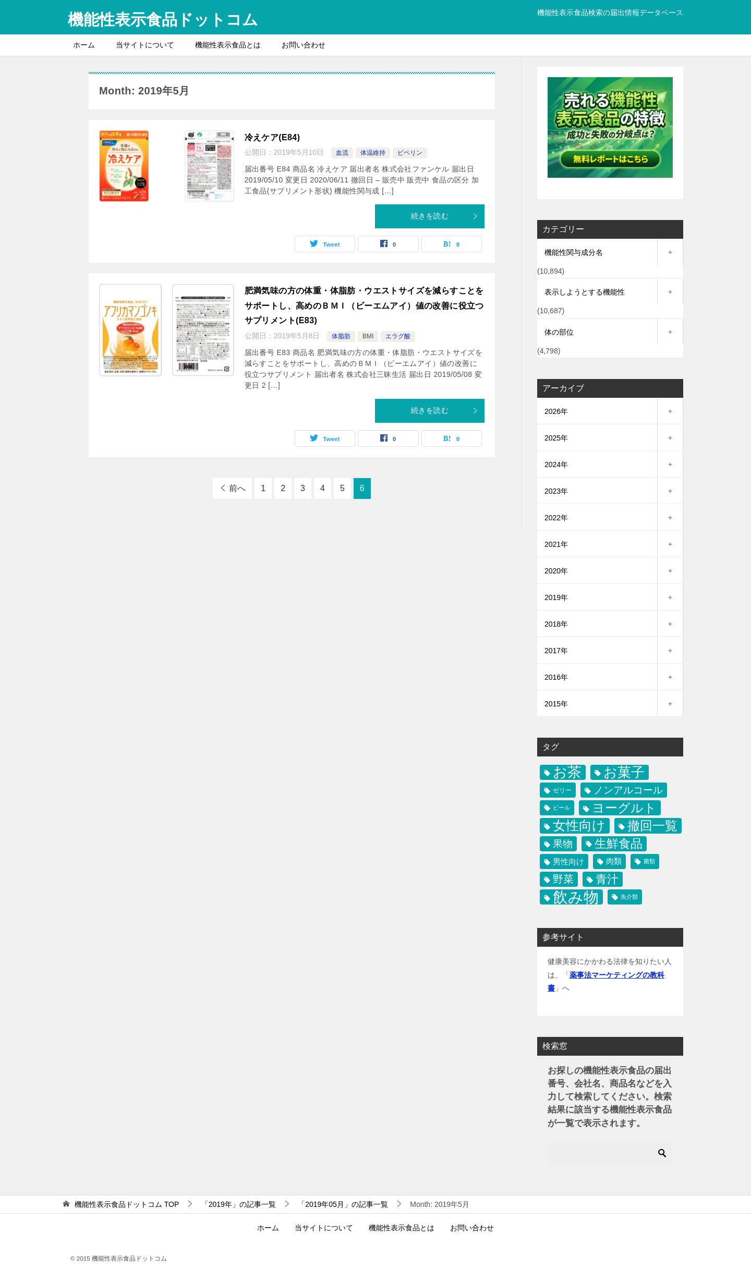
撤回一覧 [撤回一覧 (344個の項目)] (652, 825)
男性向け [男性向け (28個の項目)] (568, 861)
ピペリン (409, 152)
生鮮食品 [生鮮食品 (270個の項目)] (619, 843)
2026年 (556, 411)
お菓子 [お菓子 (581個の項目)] (624, 771)
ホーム (84, 44)
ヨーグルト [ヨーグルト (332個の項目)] (624, 808)
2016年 (556, 677)
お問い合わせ (303, 44)
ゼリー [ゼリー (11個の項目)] (562, 789)
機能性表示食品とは (228, 44)
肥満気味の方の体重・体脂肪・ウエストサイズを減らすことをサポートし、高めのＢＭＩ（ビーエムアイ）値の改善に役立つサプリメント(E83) (364, 305)
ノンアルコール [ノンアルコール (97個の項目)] (628, 789)
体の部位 (559, 331)
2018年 (556, 623)
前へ (237, 487)
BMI (367, 336)
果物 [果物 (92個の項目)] (563, 843)
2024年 (556, 464)
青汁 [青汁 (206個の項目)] (607, 878)
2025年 (556, 437)
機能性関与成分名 (573, 252)
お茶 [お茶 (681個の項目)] (567, 771)
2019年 (556, 597)
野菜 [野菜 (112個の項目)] (563, 878)
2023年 (556, 490)
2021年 (556, 544)
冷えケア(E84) (272, 136)
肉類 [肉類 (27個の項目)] (614, 861)
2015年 (556, 703)
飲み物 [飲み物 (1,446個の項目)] (576, 896)
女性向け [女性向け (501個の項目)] (579, 825)
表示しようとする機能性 (584, 292)
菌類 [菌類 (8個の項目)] (649, 861)
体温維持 (372, 152)
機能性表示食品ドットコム (163, 18)
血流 (342, 152)
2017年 (556, 650)
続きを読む (444, 216)
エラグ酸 (397, 336)
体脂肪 (341, 336)
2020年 (556, 570)
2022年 (556, 517)
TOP (127, 1204)
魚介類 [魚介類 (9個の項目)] (629, 896)
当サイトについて (145, 44)
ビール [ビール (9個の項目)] (561, 807)
